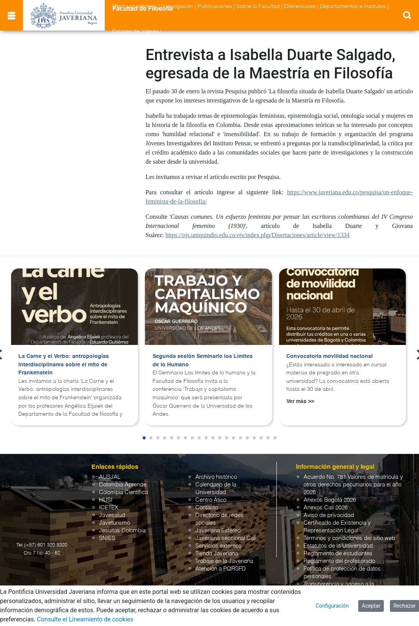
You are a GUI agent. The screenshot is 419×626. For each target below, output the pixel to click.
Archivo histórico (216, 477)
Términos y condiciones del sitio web (349, 538)
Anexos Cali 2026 (326, 508)
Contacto (206, 508)
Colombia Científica (123, 492)
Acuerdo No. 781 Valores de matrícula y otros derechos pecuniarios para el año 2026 (353, 484)
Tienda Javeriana (216, 553)
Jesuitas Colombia (122, 530)
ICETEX (108, 508)
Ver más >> (300, 401)
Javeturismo (114, 523)
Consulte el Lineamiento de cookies (85, 619)
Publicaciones (215, 6)
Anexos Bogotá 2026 (330, 500)
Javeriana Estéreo (217, 530)
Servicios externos (218, 546)
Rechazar (404, 606)
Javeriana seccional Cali (225, 538)
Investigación (177, 6)
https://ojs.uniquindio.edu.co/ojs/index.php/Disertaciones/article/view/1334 (258, 235)
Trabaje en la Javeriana (224, 561)
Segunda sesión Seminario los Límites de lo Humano (203, 360)
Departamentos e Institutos (353, 6)
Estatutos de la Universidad (338, 546)
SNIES (107, 538)
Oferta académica (134, 6)
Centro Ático (210, 500)
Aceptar (371, 606)
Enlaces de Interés (135, 31)
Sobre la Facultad (258, 6)
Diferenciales (300, 6)
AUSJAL (109, 477)
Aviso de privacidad (329, 515)
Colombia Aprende (122, 485)
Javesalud (112, 515)
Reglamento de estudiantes (338, 553)
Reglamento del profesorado (339, 561)
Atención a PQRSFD (220, 569)
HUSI (105, 500)
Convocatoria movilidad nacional (329, 356)
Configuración (332, 606)
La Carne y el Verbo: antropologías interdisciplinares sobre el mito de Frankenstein (63, 365)
